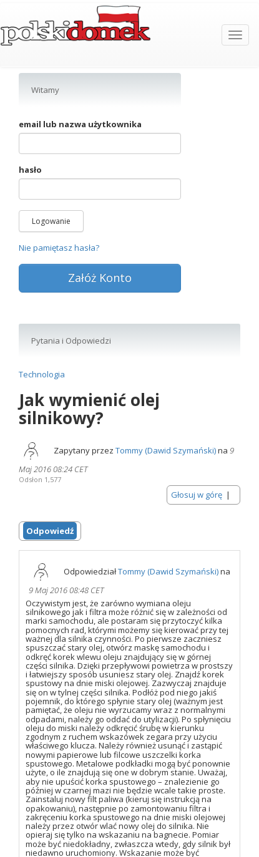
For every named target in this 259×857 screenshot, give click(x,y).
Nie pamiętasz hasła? (59, 247)
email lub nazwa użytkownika (80, 124)
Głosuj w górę (196, 494)
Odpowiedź (50, 530)
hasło (30, 170)
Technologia (42, 374)
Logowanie (51, 221)
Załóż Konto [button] (100, 277)
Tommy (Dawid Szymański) (165, 451)
